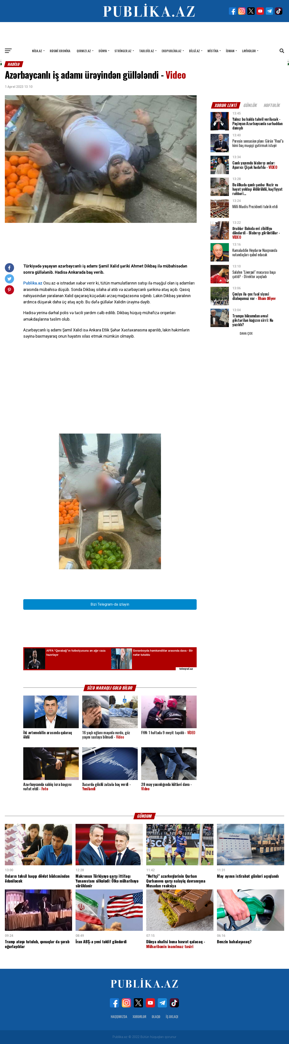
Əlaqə (156, 1016)
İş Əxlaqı (172, 1016)
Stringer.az (122, 50)
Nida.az (37, 50)
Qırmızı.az (84, 50)
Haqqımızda (119, 1016)
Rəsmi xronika (60, 50)
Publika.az (32, 283)
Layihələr (249, 50)
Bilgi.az (194, 50)
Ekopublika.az (171, 50)
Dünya (103, 50)
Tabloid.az (146, 50)
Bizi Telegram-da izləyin (109, 604)
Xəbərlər (139, 1016)
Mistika (212, 50)
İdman (230, 50)
